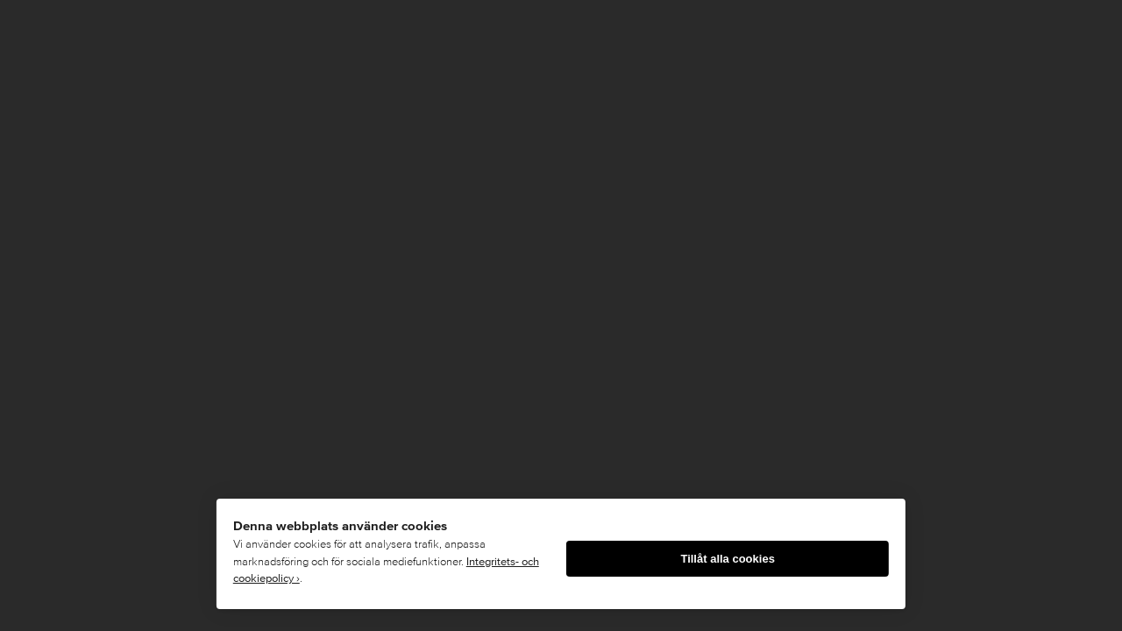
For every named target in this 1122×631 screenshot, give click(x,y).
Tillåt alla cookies (727, 558)
